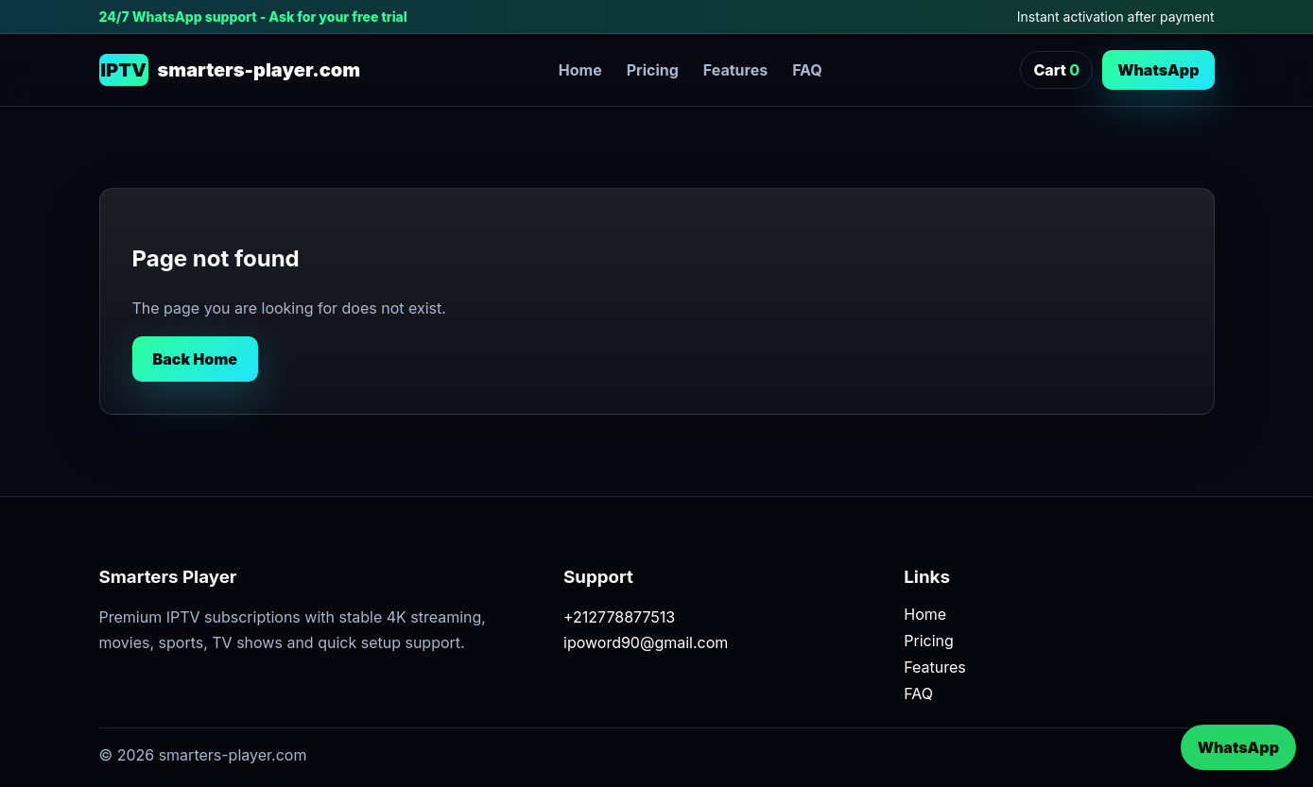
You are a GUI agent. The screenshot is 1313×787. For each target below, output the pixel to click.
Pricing (653, 69)
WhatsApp (1158, 69)
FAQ (807, 69)
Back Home (195, 359)
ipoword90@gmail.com (645, 642)
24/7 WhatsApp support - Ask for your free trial (253, 17)
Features (735, 69)
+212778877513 (619, 616)
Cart (1056, 69)
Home (580, 69)
